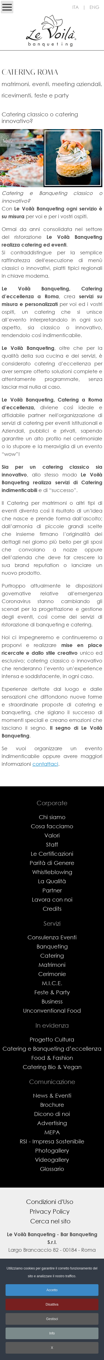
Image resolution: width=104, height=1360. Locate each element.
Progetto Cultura (52, 1039)
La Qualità (52, 881)
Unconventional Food (52, 1010)
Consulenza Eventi (52, 937)
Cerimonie (52, 974)
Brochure (52, 1104)
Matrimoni (52, 965)
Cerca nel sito (50, 1221)
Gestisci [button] (52, 1319)
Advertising (52, 1123)
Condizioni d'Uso (49, 1201)
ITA (75, 7)
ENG (94, 7)
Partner (52, 890)
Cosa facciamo (52, 826)
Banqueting (52, 946)
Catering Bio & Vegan (52, 1067)
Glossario (52, 1169)
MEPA (52, 1132)
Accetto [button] (51, 1290)
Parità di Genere (52, 863)
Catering (52, 955)
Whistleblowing (52, 872)
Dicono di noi (52, 1114)
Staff (52, 844)
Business (52, 1001)
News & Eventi (52, 1095)
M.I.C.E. (52, 983)
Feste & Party (52, 992)
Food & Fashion (52, 1058)
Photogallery (52, 1150)
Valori (52, 835)
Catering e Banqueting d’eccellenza (52, 1048)
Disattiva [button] (51, 1304)
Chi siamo (52, 817)
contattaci (45, 764)
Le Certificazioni (52, 853)
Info (52, 1333)
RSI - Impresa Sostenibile (52, 1141)
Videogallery (52, 1159)
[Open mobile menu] (7, 7)
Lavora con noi (52, 899)
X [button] (52, 1348)
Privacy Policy (50, 1211)
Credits (52, 908)
